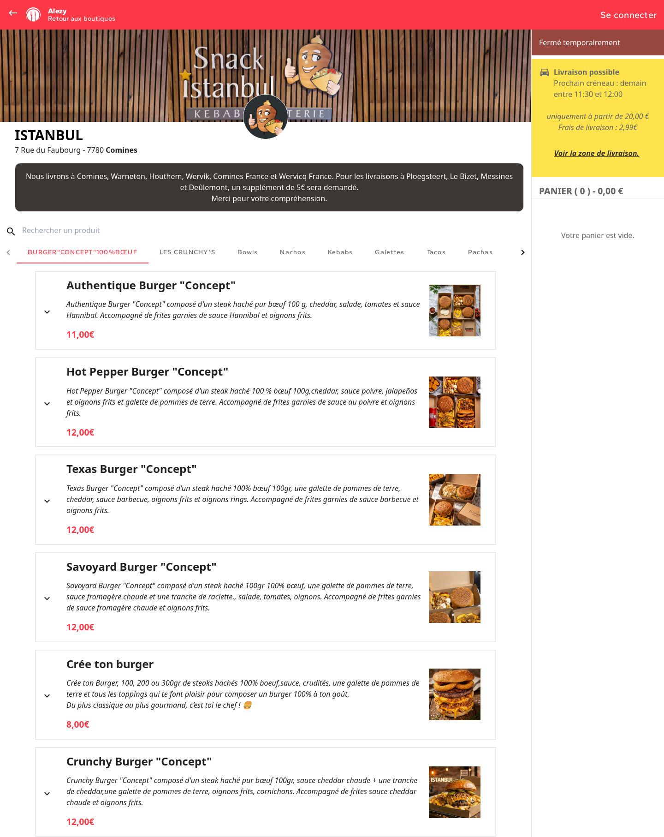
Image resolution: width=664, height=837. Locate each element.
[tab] (82, 252)
